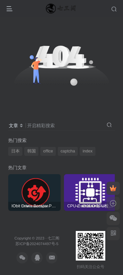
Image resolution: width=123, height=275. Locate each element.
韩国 (31, 151)
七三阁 (53, 238)
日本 (15, 151)
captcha (68, 151)
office (48, 151)
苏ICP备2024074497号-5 (36, 243)
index (87, 151)
